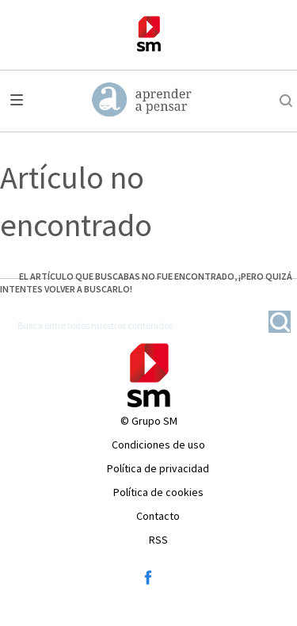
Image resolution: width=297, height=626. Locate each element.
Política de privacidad (158, 468)
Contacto (158, 516)
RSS (158, 539)
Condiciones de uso (158, 444)
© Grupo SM (148, 421)
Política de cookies (158, 492)
